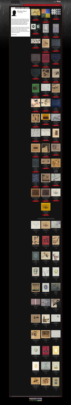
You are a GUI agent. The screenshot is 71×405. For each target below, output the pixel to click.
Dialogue (45, 164)
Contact (53, 5)
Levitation (46, 107)
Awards (22, 8)
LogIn (55, 1)
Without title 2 (45, 276)
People (56, 108)
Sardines (35, 183)
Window (35, 355)
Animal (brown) (45, 229)
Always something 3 (55, 245)
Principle (45, 153)
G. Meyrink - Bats (56, 33)
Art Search (31, 5)
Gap (35, 44)
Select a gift (36, 5)
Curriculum (13, 8)
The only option (45, 306)
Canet (56, 308)
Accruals (35, 168)
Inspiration (56, 93)
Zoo (45, 18)
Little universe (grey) (45, 197)
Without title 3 (55, 276)
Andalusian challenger (45, 48)
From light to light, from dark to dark (36, 385)
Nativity (45, 386)
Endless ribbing (45, 120)
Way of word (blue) (56, 60)
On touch (45, 260)
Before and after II (36, 371)
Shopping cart (57, 5)
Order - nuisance (56, 167)
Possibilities (56, 338)
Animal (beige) (55, 196)
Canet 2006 (36, 323)
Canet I (46, 323)
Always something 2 (45, 245)
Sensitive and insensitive (35, 305)
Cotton (35, 137)
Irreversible (56, 121)
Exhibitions (49, 5)
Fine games (36, 107)
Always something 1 (35, 245)
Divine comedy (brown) (36, 62)
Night (36, 261)
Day (45, 292)
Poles (36, 153)
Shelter (56, 291)
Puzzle (56, 15)
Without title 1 (55, 261)
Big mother (36, 229)
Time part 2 (36, 93)
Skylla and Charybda (45, 370)
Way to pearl (46, 63)
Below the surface (46, 355)
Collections (27, 8)
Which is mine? (35, 339)
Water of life (46, 33)
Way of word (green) (35, 75)
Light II (56, 181)
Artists (28, 5)
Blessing (35, 292)
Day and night (35, 30)
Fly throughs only (36, 16)
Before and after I (56, 355)
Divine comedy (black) (56, 47)
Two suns (56, 322)
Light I (56, 228)
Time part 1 (56, 78)
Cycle (46, 78)
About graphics (44, 5)
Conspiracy (46, 182)
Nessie (46, 338)
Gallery (40, 5)
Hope (36, 123)
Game (46, 91)
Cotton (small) (45, 136)
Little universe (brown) (36, 197)
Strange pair (56, 386)
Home (25, 5)
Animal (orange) (45, 211)
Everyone (55, 371)
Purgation (56, 138)
